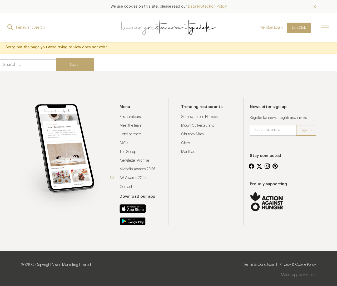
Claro (185, 143)
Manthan (188, 152)
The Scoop (128, 152)
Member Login (271, 27)
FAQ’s (124, 143)
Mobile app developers (298, 275)
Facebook (251, 166)
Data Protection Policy (207, 6)
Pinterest (275, 166)
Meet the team (131, 125)
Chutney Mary (192, 134)
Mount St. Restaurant (197, 125)
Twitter (259, 166)
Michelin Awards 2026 (138, 169)
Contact (126, 187)
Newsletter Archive (134, 160)
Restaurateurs (130, 117)
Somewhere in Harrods (199, 117)
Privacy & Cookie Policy (298, 265)
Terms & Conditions (259, 265)
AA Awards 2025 (133, 178)
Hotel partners (130, 134)
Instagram (267, 166)
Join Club (299, 27)
